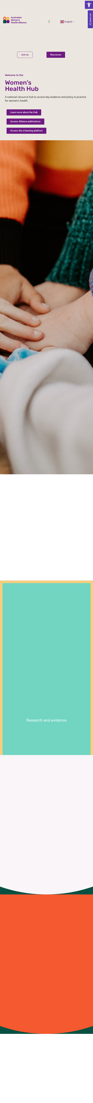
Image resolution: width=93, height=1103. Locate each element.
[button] (89, 5)
